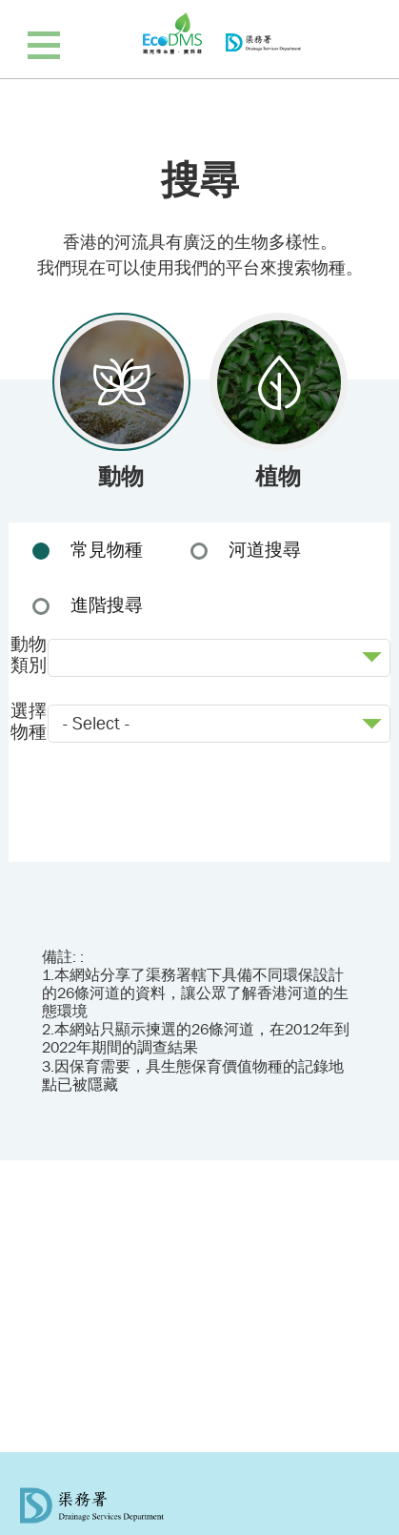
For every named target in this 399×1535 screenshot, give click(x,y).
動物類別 (28, 655)
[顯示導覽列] (43, 44)
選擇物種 (28, 722)
